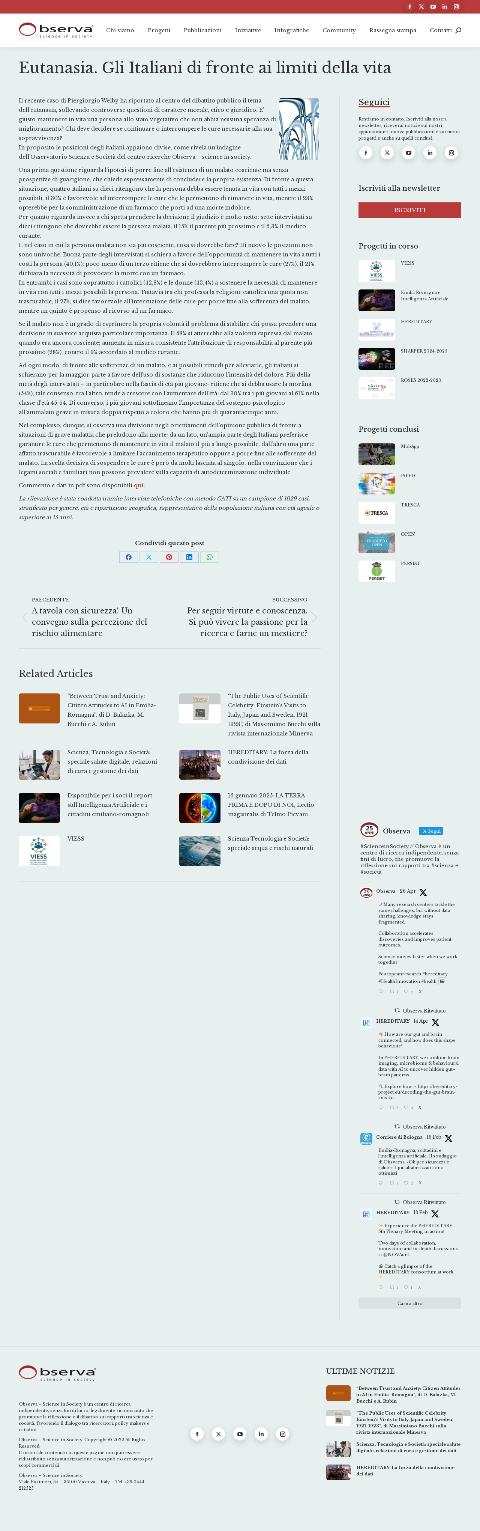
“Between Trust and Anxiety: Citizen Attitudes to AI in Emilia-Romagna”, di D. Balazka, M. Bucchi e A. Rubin (112, 710)
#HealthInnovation (399, 981)
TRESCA (410, 505)
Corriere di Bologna (399, 1137)
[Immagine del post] (39, 708)
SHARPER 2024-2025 (424, 351)
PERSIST (411, 563)
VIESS (76, 838)
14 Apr (421, 1021)
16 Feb (434, 1137)
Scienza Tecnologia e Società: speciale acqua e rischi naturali (270, 843)
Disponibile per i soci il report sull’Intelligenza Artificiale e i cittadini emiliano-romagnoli (110, 805)
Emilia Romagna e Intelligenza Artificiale (424, 295)
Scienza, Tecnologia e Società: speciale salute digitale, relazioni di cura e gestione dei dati (112, 762)
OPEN (408, 534)
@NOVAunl (396, 1254)
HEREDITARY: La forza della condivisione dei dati (268, 757)
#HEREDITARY (401, 1057)
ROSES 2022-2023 (421, 380)
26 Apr (408, 891)
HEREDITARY (416, 321)
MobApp (410, 446)
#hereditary (435, 973)
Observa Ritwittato (424, 1011)
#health (428, 981)
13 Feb (421, 1212)
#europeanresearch (399, 973)
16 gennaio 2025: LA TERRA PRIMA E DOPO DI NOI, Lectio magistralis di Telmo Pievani (271, 805)
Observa (386, 891)
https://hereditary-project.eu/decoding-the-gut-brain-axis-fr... (418, 1092)
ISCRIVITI (410, 210)
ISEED (408, 475)
